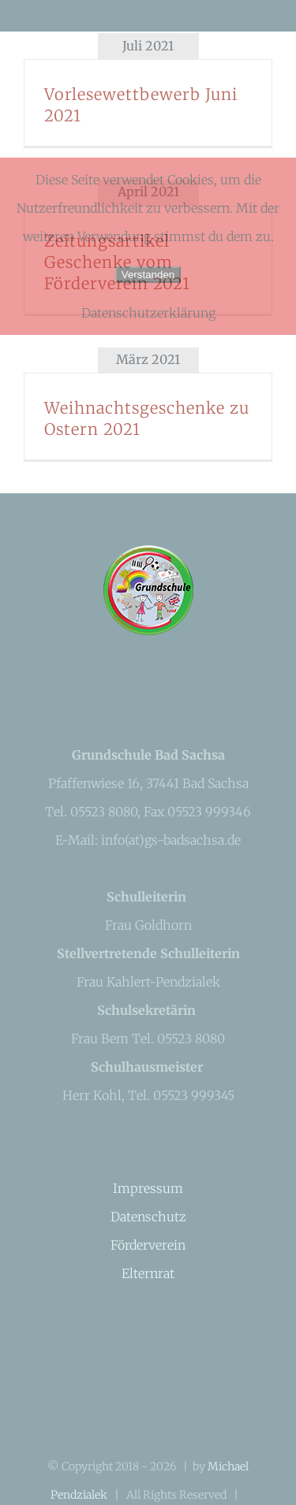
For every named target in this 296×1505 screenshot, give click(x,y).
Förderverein (148, 1245)
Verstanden (148, 275)
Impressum (148, 1188)
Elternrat (148, 1273)
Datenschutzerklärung (148, 313)
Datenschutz (148, 1216)
